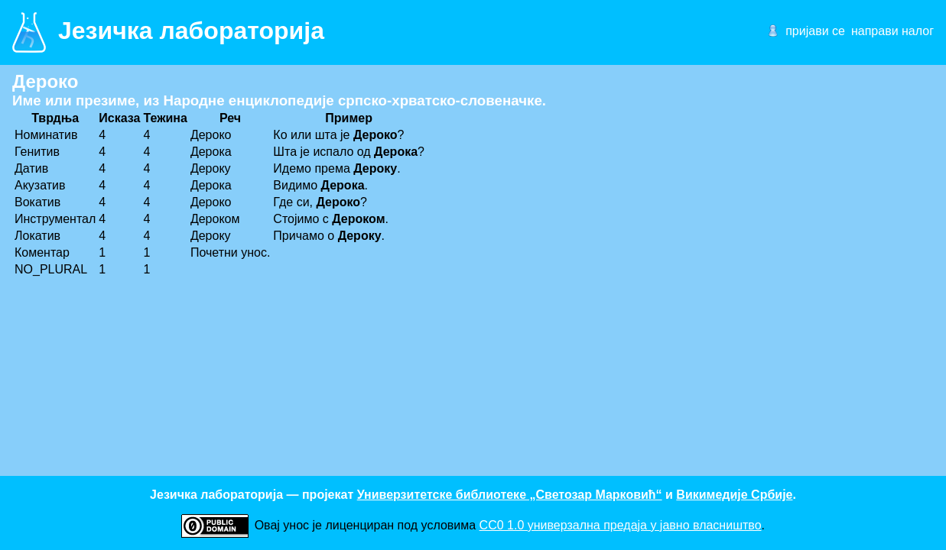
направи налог (892, 30)
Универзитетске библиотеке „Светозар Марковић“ (509, 494)
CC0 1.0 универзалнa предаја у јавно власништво (621, 525)
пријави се (815, 30)
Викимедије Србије (734, 494)
